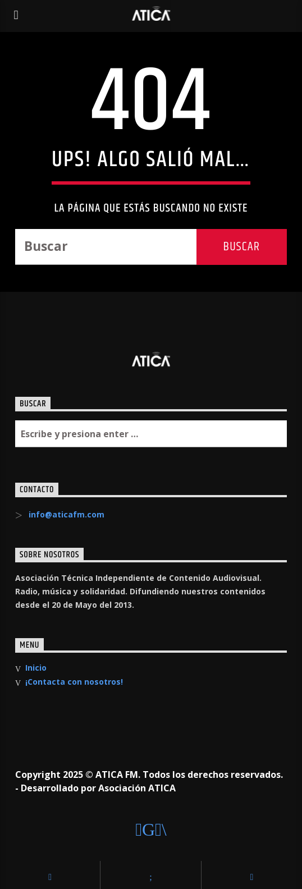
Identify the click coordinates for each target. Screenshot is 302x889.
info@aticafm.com (66, 514)
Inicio (36, 667)
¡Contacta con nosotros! (74, 681)
